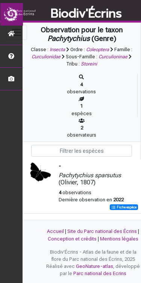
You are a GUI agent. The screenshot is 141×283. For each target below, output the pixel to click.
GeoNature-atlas (94, 266)
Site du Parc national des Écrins (102, 231)
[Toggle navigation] (16, 32)
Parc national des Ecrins (99, 273)
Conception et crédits (72, 239)
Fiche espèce (123, 207)
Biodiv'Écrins (85, 13)
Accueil (55, 231)
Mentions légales (119, 239)
